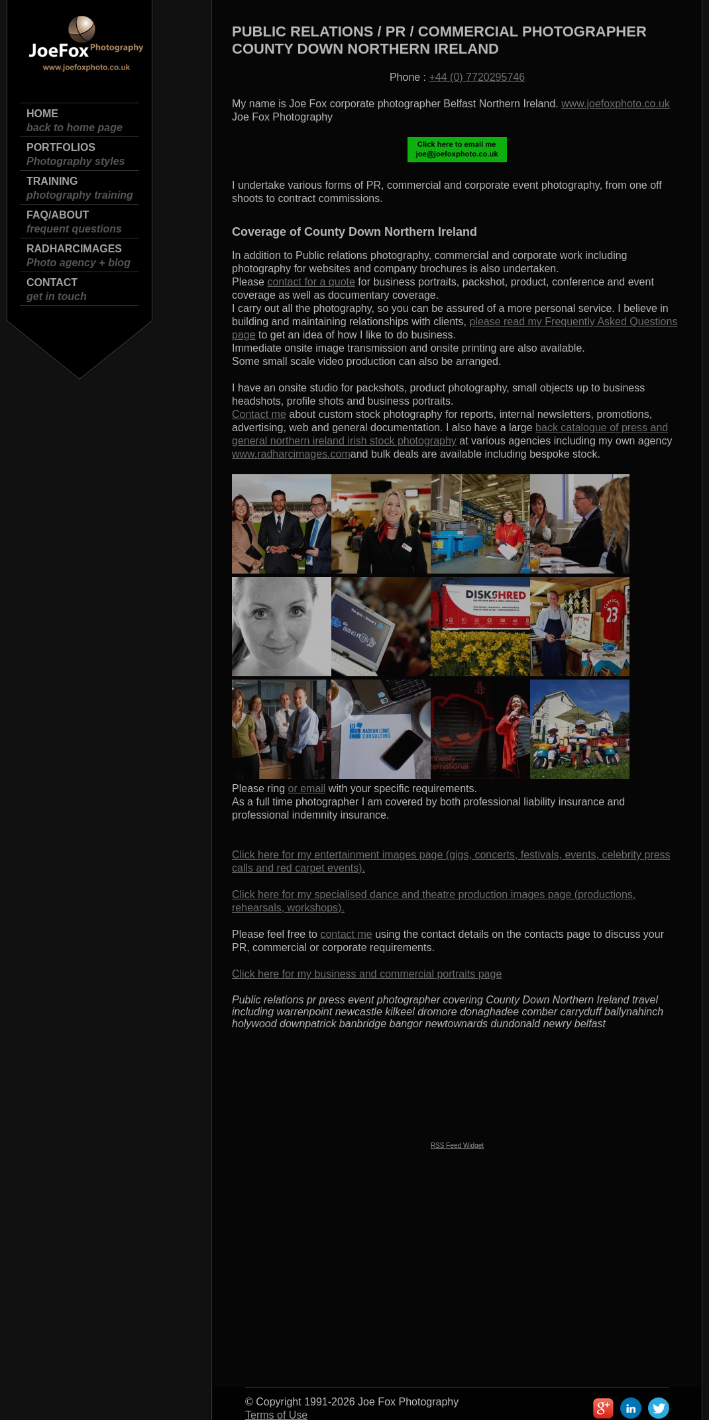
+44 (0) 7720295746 (477, 77)
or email (307, 788)
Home (75, 121)
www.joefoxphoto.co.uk (615, 103)
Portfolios (76, 155)
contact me (346, 934)
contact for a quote (311, 281)
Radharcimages (79, 256)
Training (80, 188)
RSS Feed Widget (457, 1145)
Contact (57, 290)
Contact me (259, 414)
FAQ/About (74, 222)
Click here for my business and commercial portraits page (367, 974)
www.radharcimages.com (291, 454)
